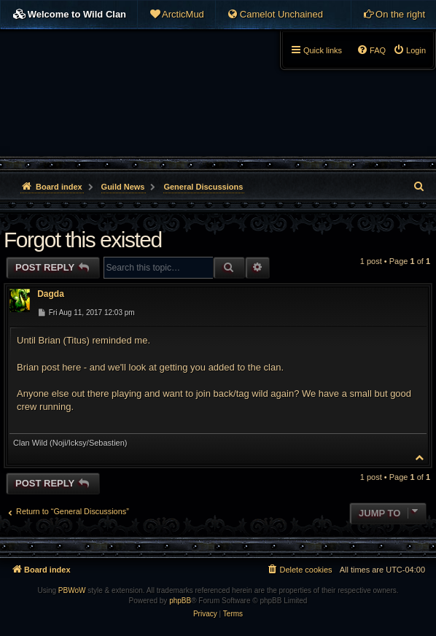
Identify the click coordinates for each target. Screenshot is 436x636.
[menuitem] (176, 14)
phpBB (180, 601)
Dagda (50, 294)
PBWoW (72, 590)
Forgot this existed (83, 240)
